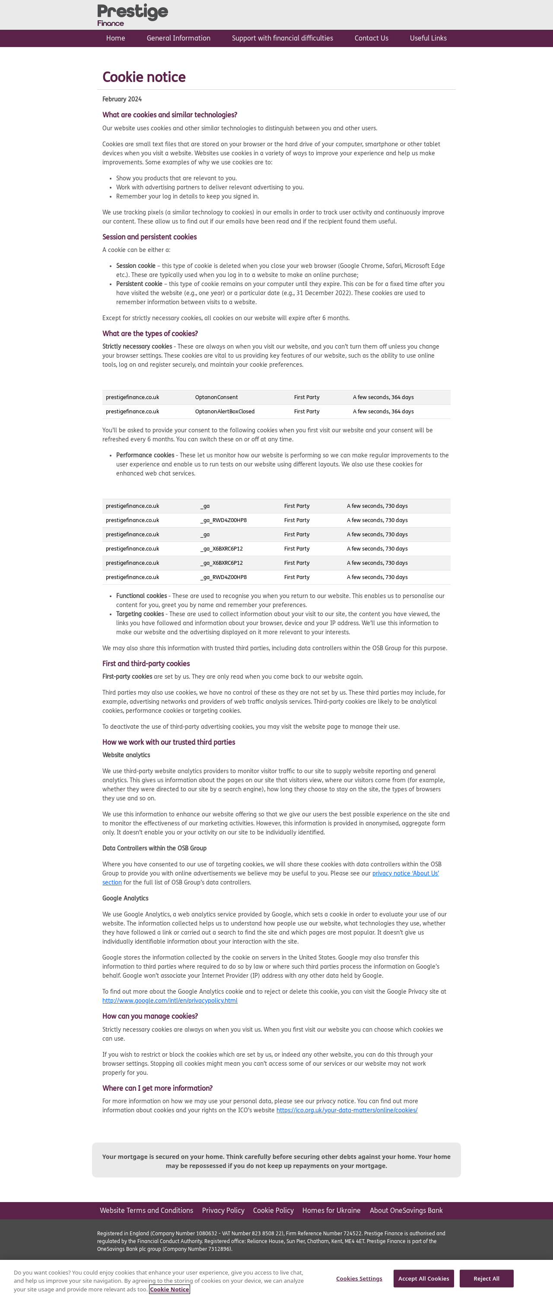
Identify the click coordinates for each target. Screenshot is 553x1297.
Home (115, 38)
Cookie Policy (273, 1210)
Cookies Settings (359, 1282)
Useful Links (428, 38)
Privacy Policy (223, 1210)
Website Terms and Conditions (146, 1210)
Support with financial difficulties (282, 38)
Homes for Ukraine (331, 1210)
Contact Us (371, 38)
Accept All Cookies (423, 1282)
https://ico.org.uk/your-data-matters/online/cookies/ (347, 1110)
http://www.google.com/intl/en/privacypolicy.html (170, 1000)
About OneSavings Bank (406, 1210)
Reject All (487, 1282)
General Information (178, 38)
